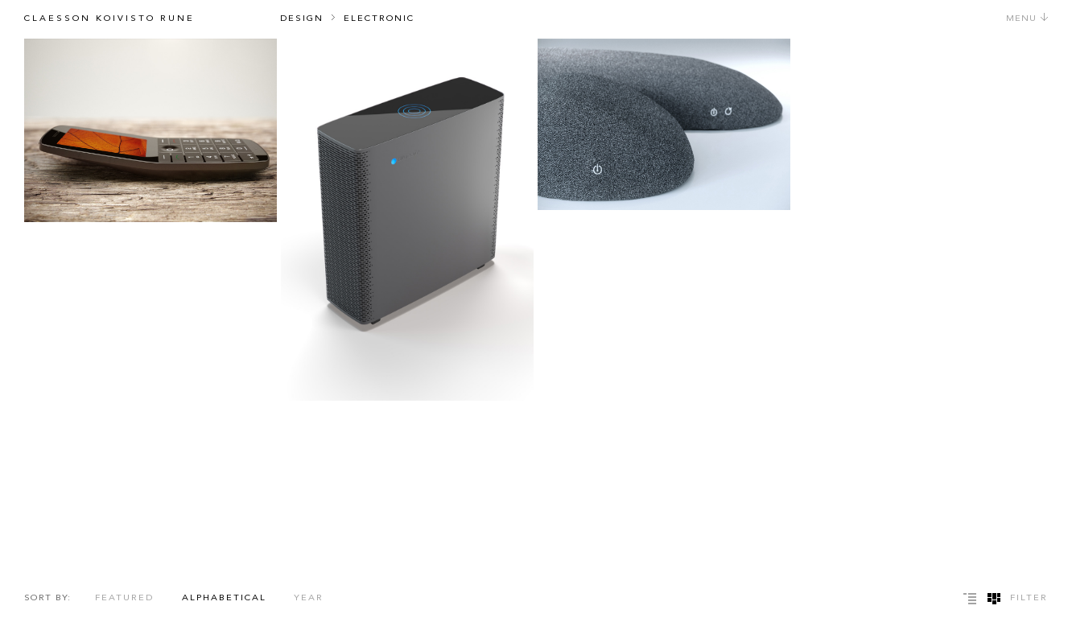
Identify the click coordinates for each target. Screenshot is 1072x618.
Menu (1027, 18)
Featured (124, 598)
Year (309, 598)
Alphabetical (224, 598)
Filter (1029, 598)
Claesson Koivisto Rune (109, 18)
